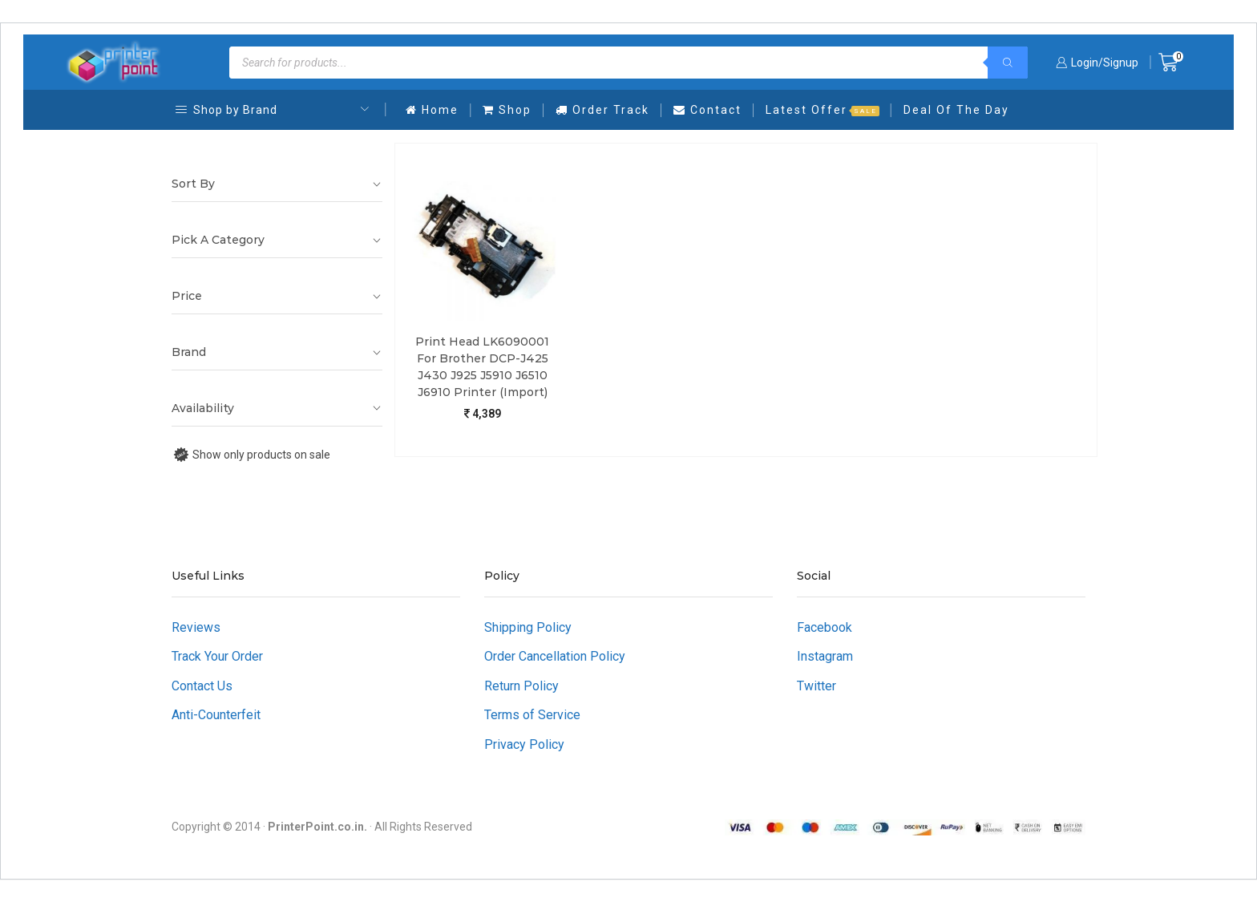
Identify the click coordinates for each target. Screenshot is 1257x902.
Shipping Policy (528, 627)
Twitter (816, 686)
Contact (707, 109)
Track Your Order (217, 656)
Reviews (196, 627)
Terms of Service (532, 714)
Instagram (825, 656)
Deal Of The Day (956, 109)
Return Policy (521, 686)
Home (432, 109)
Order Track (602, 109)
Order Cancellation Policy (554, 656)
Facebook (824, 627)
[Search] (1008, 63)
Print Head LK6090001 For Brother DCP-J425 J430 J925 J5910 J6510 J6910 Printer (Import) (482, 366)
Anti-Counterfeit (216, 714)
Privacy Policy (524, 744)
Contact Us (202, 686)
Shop (507, 109)
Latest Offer (822, 109)
